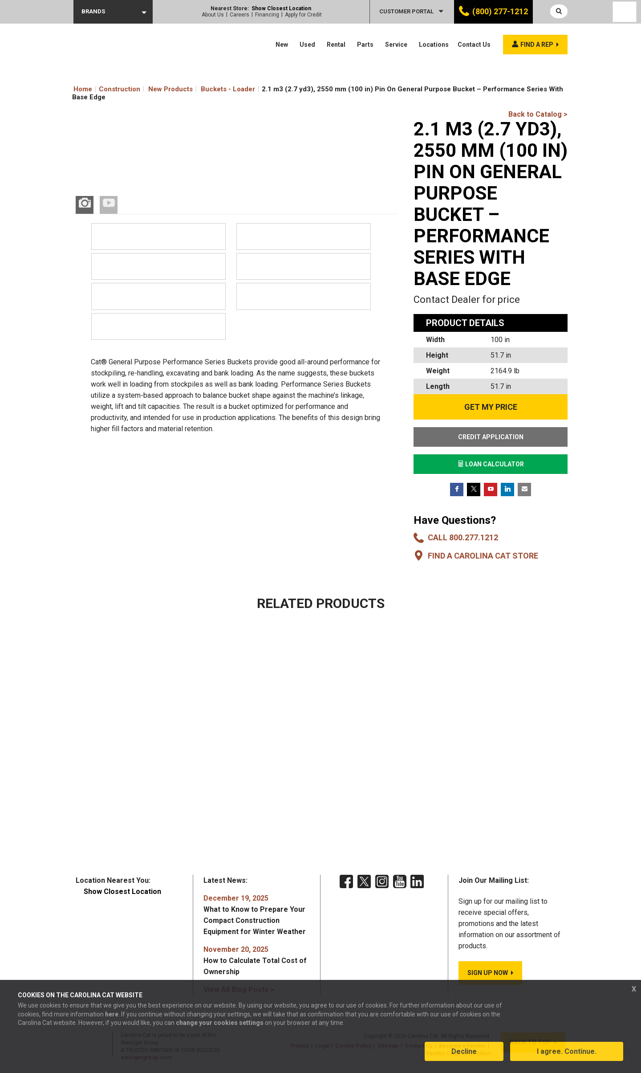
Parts (365, 44)
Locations (434, 44)
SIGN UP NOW (487, 972)
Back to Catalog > (538, 114)
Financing (267, 15)
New (282, 44)
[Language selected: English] (625, 11)
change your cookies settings (220, 1023)
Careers (239, 15)
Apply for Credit (303, 15)
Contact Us (474, 44)
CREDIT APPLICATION (490, 437)
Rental (336, 44)
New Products (170, 89)
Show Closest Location (281, 8)
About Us (213, 15)
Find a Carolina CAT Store (483, 555)
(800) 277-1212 (500, 11)
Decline (464, 1052)
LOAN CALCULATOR (491, 464)
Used (307, 44)
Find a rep (536, 44)
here (111, 1015)
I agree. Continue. (566, 1052)
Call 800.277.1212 (463, 537)
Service (396, 44)
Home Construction (106, 89)
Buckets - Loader (228, 89)
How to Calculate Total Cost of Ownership (255, 960)
